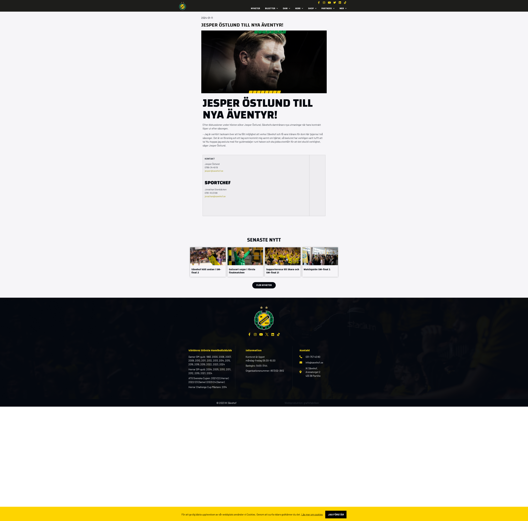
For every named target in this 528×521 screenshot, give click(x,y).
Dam (286, 8)
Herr (299, 8)
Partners (327, 8)
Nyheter (255, 8)
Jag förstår (336, 514)
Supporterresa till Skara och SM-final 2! (282, 271)
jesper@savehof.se (214, 170)
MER (343, 8)
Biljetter (271, 8)
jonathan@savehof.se (215, 196)
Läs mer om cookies (312, 514)
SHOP (312, 8)
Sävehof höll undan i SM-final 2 (206, 271)
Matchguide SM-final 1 (317, 269)
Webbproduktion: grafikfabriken (302, 402)
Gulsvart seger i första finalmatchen (242, 271)
